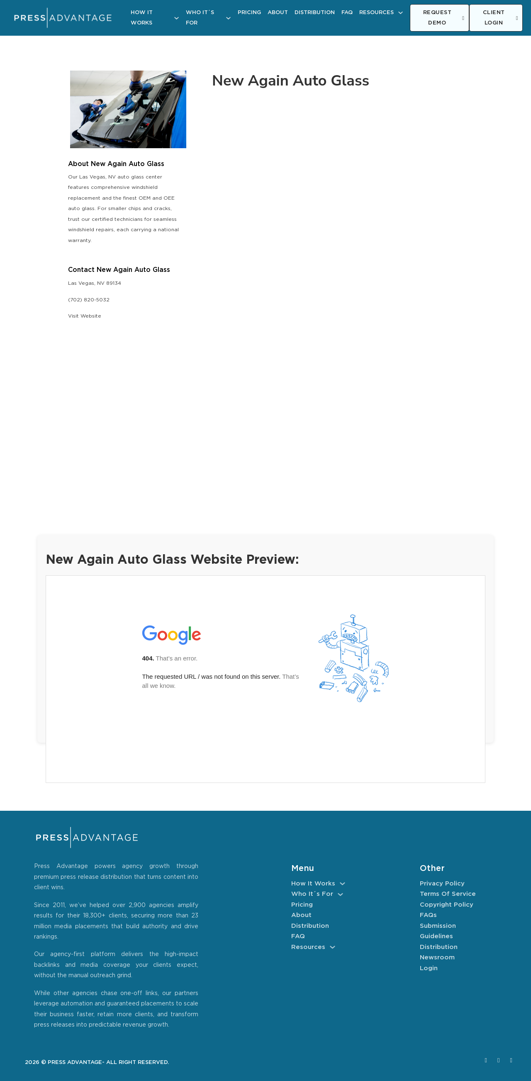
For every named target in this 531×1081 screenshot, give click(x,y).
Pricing (249, 12)
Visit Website (84, 316)
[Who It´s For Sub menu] (228, 18)
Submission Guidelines (438, 931)
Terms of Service (448, 894)
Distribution (315, 12)
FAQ (347, 12)
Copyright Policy (446, 904)
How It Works (142, 18)
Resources (376, 12)
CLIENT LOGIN (500, 18)
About (278, 12)
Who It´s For (200, 18)
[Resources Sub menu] (400, 12)
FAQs (428, 915)
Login (429, 968)
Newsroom (437, 957)
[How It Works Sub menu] (176, 18)
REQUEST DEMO (444, 18)
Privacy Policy (442, 883)
